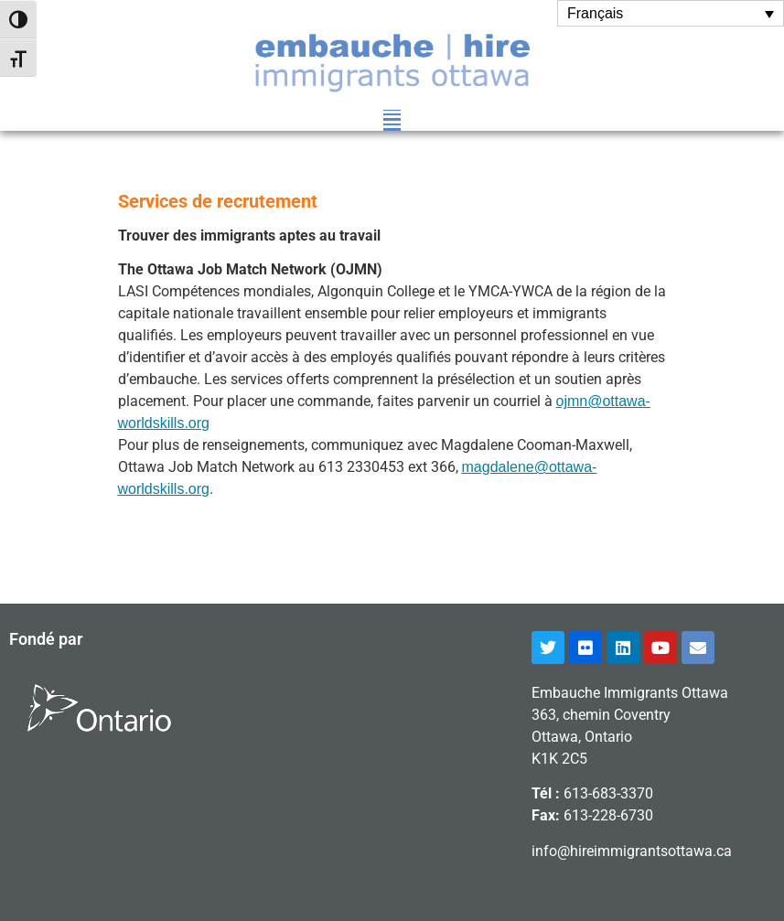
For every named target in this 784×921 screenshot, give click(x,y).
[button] (392, 120)
